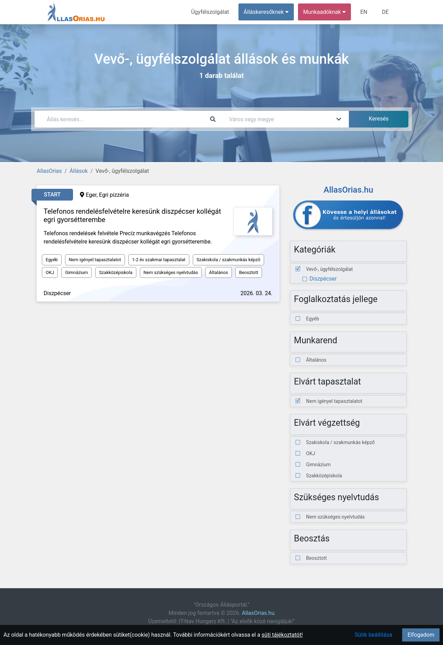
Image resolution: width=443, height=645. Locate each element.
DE (385, 12)
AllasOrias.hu (258, 613)
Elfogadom (420, 634)
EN (364, 12)
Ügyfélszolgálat (210, 12)
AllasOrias (49, 171)
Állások (79, 171)
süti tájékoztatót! (282, 634)
